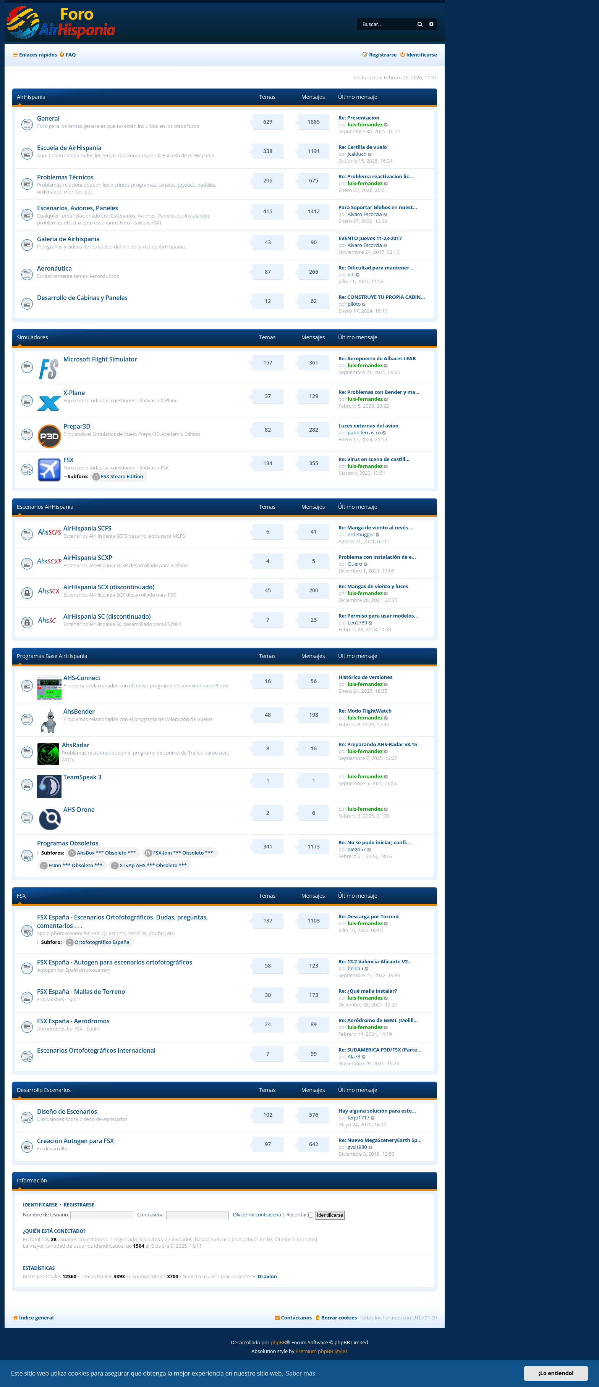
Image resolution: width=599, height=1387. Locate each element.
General (48, 118)
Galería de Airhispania (68, 239)
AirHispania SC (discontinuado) (107, 616)
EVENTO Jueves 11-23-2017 (370, 238)
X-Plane (74, 393)
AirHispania (31, 96)
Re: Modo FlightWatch (365, 710)
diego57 (357, 849)
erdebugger (361, 534)
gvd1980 (357, 1146)
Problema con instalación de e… (377, 556)
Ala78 (354, 1056)
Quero (355, 563)
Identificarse (40, 1205)
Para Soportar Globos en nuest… (377, 207)
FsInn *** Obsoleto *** (71, 865)
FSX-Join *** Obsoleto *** (178, 853)
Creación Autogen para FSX (75, 1141)
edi (351, 274)
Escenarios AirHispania (45, 506)
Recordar (300, 1214)
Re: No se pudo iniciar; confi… (374, 842)
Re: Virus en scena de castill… (374, 459)
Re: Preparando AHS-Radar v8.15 (377, 744)
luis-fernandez (365, 124)
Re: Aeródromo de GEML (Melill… (378, 1020)
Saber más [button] (300, 1373)
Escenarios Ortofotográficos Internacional (96, 1050)
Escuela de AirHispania (69, 148)
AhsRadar (75, 745)
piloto (354, 303)
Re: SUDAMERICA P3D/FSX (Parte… (379, 1049)
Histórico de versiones (365, 677)
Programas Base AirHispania (52, 656)
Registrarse (79, 1205)
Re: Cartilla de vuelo (362, 147)
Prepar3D (77, 426)
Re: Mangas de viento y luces (373, 586)
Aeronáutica (54, 268)
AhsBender (79, 711)
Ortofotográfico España (98, 942)
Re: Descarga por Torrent (368, 916)
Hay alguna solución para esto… (377, 1110)
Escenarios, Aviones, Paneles (77, 208)
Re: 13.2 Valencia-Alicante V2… (375, 961)
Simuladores (32, 337)
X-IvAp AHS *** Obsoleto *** (149, 865)
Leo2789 (357, 622)
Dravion (267, 1276)
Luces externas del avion (368, 425)
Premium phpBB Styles (322, 1351)
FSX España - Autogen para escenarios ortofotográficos (114, 962)
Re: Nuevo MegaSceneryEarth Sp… (379, 1140)
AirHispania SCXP (87, 557)
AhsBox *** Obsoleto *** (102, 853)
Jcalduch (357, 153)
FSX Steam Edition (117, 477)
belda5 (355, 968)
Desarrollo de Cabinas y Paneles (82, 298)
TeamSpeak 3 (82, 777)
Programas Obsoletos (67, 843)
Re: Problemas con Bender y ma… (378, 392)
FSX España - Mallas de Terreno (81, 991)
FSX (68, 460)
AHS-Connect (81, 678)
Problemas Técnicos (65, 177)
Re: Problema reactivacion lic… (375, 176)
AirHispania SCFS (87, 528)
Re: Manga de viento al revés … (375, 527)
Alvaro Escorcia (365, 214)
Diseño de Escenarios (67, 1111)
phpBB (278, 1342)
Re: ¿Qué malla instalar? (367, 990)
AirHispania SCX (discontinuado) (108, 587)
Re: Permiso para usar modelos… (378, 615)
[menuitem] (67, 54)
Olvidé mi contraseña (257, 1214)
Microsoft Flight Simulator (100, 359)
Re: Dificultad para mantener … (376, 267)
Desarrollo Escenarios (44, 1089)
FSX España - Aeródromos (73, 1021)
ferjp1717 (358, 1117)
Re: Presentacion (358, 117)
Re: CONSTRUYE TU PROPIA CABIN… (381, 297)
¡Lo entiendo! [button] (556, 1373)
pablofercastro (364, 432)
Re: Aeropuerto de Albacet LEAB (377, 358)
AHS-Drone (79, 809)
